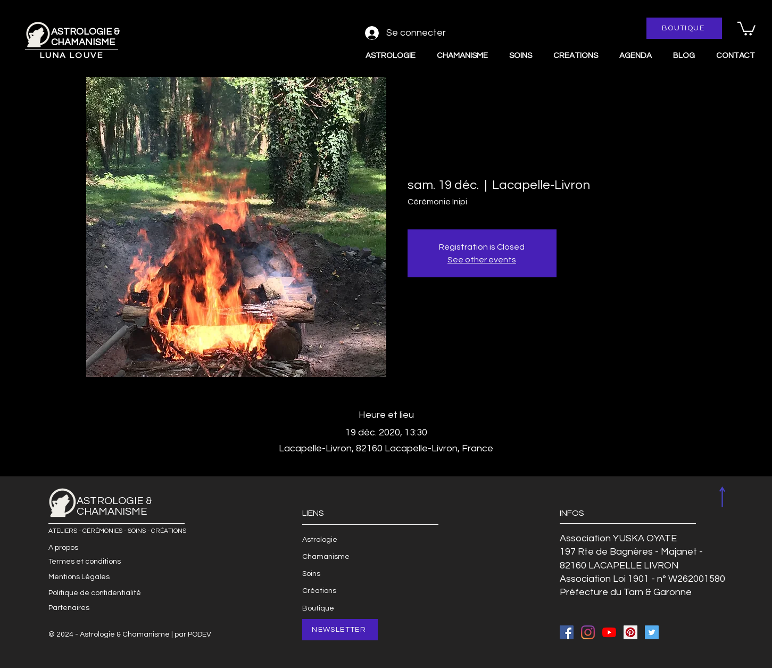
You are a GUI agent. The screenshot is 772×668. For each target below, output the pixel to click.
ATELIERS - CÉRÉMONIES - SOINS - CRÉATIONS (117, 530)
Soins (311, 574)
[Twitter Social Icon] (652, 632)
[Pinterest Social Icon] (630, 632)
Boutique (318, 608)
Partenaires (68, 608)
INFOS (572, 513)
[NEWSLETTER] (340, 629)
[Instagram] (588, 632)
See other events (481, 259)
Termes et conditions (84, 561)
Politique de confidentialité (94, 593)
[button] (746, 28)
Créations (319, 591)
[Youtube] (609, 632)
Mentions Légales (79, 577)
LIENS (313, 513)
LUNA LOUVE (71, 55)
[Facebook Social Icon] (567, 632)
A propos (63, 547)
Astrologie (319, 539)
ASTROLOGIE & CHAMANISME (85, 37)
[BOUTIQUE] (684, 28)
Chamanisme (326, 556)
